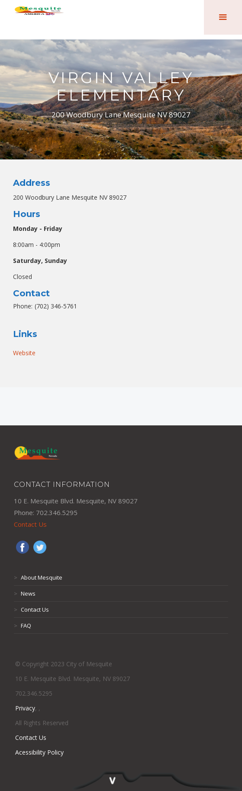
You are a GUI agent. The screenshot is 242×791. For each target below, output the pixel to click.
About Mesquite (38, 577)
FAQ (22, 625)
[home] (39, 17)
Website (24, 353)
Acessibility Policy (39, 752)
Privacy (25, 708)
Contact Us (30, 524)
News (24, 593)
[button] (223, 17)
